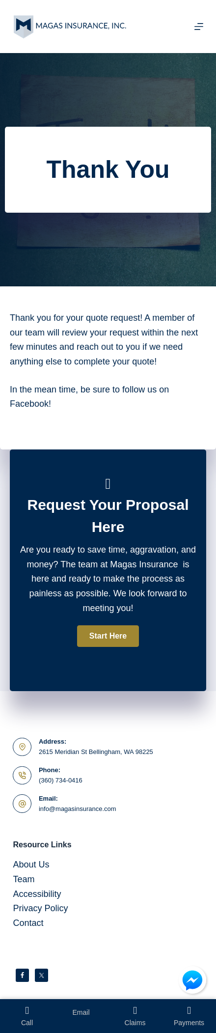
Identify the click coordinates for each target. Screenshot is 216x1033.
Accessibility (37, 894)
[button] (108, 636)
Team (23, 879)
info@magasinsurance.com (77, 808)
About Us (31, 864)
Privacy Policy (40, 908)
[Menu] (198, 26)
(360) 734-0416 (60, 780)
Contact (28, 923)
